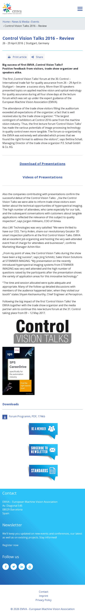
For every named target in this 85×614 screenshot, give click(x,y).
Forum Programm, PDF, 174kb (27, 416)
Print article (17, 57)
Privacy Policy (44, 600)
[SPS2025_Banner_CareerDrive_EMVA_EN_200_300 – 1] (18, 370)
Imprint (43, 596)
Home (6, 21)
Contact (43, 591)
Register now (10, 545)
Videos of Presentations (43, 177)
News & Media (20, 21)
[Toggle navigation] (80, 9)
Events (35, 21)
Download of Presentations (42, 164)
